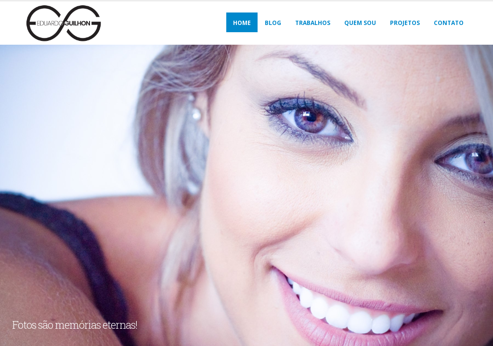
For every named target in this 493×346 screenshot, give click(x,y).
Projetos (405, 23)
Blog (273, 23)
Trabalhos (312, 23)
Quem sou (360, 23)
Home (242, 23)
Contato (449, 23)
